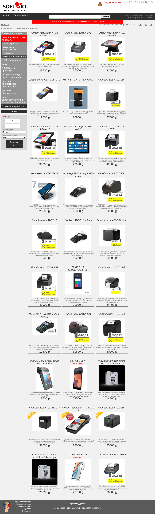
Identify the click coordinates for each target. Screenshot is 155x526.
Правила (27, 509)
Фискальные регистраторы (9, 48)
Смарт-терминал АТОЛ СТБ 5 (44, 81)
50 (146, 25)
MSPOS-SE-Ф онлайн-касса (78, 79)
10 (135, 25)
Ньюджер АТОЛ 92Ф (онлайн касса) (78, 174)
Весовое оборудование (9, 91)
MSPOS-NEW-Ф (78, 454)
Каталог (6, 15)
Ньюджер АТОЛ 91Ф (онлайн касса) (44, 315)
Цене (95, 21)
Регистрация (135, 17)
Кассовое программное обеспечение (9, 84)
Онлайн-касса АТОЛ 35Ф (111, 407)
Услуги (5, 64)
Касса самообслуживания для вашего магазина (13, 100)
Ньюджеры (8, 53)
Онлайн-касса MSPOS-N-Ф (44, 173)
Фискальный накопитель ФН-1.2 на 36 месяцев (44, 456)
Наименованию (68, 21)
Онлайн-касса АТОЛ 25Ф (111, 79)
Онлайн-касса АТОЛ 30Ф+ (112, 454)
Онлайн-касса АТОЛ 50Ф (78, 314)
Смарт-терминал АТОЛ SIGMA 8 (112, 34)
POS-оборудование (12, 60)
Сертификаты (21, 15)
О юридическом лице (23, 502)
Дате (102, 21)
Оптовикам (26, 511)
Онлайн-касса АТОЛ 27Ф (111, 314)
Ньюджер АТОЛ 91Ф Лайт (78, 220)
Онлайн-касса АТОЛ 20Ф (111, 173)
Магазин (5, 25)
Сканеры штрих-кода (13, 106)
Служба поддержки (77, 504)
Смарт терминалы (11, 44)
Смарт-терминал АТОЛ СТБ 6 (78, 409)
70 (151, 25)
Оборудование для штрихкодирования (12, 76)
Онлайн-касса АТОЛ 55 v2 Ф (44, 407)
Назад (14, 112)
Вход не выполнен (112, 2)
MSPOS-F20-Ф (78, 361)
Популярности (84, 21)
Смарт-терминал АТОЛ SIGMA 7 (44, 34)
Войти (150, 17)
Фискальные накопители (14, 56)
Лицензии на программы (9, 69)
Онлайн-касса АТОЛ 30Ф (78, 33)
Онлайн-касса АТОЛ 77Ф (111, 267)
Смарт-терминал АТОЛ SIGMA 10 (44, 128)
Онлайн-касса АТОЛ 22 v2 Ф (111, 220)
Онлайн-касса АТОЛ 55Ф (44, 267)
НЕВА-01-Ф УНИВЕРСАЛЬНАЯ (78, 268)
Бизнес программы (12, 33)
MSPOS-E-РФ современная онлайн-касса (44, 362)
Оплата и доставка (23, 504)
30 (140, 25)
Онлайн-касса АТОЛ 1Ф (44, 220)
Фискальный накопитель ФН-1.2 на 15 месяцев (111, 362)
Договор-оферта (24, 506)
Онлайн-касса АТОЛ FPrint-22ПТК (111, 128)
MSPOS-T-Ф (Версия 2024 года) (78, 128)
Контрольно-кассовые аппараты (14, 38)
